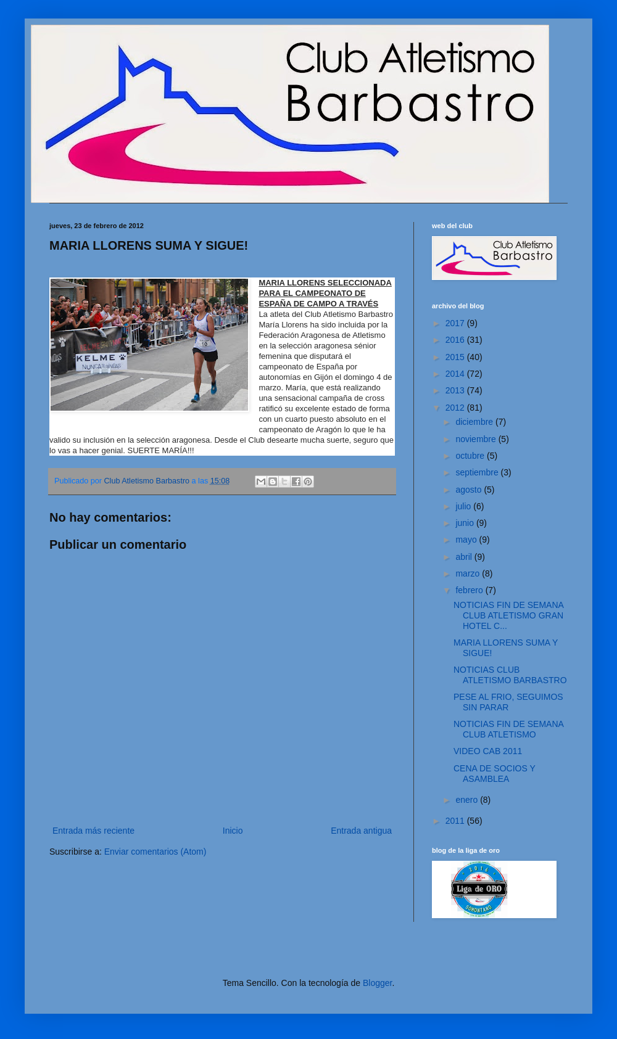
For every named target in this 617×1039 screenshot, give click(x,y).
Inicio (233, 831)
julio (464, 506)
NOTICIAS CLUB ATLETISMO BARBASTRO (510, 675)
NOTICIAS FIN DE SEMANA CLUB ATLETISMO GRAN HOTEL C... (508, 615)
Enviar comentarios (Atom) (155, 851)
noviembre (476, 439)
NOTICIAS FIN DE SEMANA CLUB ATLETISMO (508, 729)
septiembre (477, 472)
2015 (456, 357)
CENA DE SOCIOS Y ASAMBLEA (494, 773)
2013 (456, 390)
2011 (456, 821)
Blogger (377, 983)
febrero (470, 590)
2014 (456, 374)
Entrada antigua (361, 831)
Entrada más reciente (93, 831)
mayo (467, 539)
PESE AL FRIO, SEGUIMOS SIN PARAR (508, 702)
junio (465, 523)
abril (464, 557)
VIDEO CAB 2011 (487, 751)
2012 (456, 408)
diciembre (475, 422)
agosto (469, 490)
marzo (468, 573)
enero (467, 800)
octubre (471, 456)
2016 (456, 340)
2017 (456, 323)
